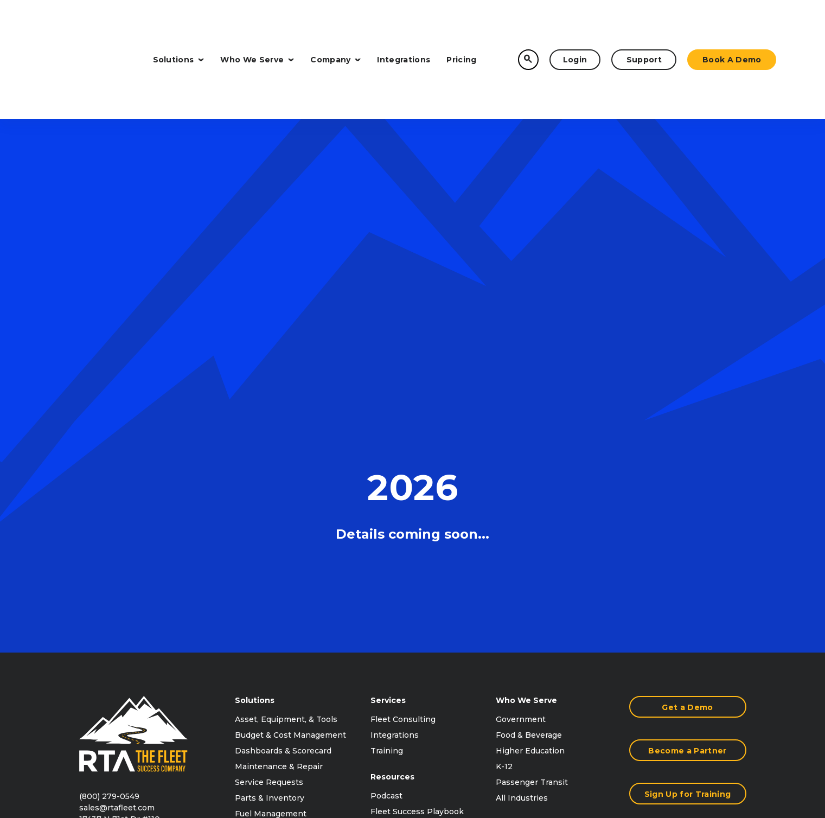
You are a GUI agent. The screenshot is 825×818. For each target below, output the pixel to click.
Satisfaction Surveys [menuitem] (274, 623)
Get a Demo (687, 454)
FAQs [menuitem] (381, 637)
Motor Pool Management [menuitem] (284, 592)
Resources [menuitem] (392, 523)
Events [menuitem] (509, 605)
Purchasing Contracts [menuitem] (538, 621)
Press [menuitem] (507, 637)
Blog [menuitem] (379, 621)
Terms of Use (591, 747)
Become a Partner (687, 497)
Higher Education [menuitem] (530, 497)
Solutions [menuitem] (254, 447)
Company (335, 23)
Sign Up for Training (687, 541)
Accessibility (720, 747)
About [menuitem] (508, 589)
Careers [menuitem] (511, 652)
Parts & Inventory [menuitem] (269, 544)
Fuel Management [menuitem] (270, 560)
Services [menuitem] (388, 447)
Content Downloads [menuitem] (410, 605)
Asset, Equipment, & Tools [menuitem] (286, 466)
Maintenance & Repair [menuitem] (279, 513)
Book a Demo (732, 23)
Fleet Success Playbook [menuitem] (417, 558)
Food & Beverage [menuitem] (529, 481)
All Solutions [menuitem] (259, 639)
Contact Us (687, 584)
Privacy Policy (657, 747)
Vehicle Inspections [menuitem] (274, 576)
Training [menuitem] (386, 497)
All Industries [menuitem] (522, 544)
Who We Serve (257, 23)
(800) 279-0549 (109, 543)
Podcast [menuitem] (386, 542)
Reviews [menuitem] (387, 589)
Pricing (461, 23)
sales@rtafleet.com (117, 554)
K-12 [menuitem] (504, 513)
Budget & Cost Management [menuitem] (290, 481)
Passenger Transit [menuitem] (532, 529)
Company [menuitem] (515, 570)
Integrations (403, 23)
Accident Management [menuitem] (279, 607)
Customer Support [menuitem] (532, 668)
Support (644, 23)
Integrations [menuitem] (394, 481)
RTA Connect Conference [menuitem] (420, 574)
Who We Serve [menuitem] (526, 447)
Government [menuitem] (521, 466)
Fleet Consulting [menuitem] (403, 466)
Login (575, 23)
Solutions (178, 23)
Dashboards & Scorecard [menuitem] (283, 497)
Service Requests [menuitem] (269, 529)
